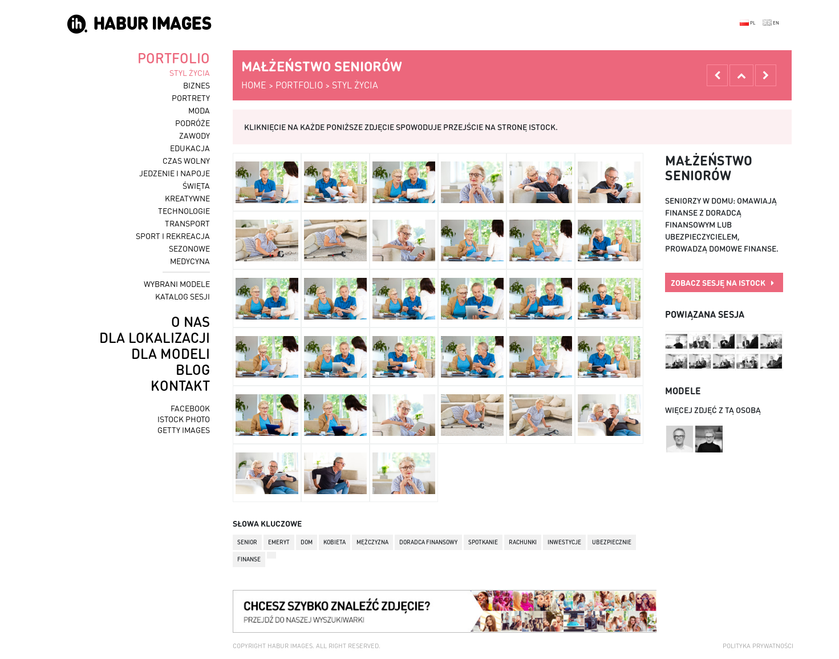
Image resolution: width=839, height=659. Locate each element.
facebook (190, 408)
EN (771, 23)
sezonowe (189, 248)
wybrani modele (177, 283)
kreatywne (187, 198)
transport (187, 223)
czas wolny (186, 160)
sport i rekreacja (173, 236)
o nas (190, 321)
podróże (192, 123)
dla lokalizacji (154, 337)
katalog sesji (182, 296)
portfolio (173, 58)
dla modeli (170, 353)
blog (193, 369)
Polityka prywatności (758, 646)
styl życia (189, 72)
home (253, 85)
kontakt (180, 385)
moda (199, 110)
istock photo (183, 419)
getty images (183, 429)
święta (196, 185)
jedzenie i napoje (174, 173)
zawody (194, 135)
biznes (196, 85)
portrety (191, 97)
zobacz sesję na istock (722, 282)
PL (748, 23)
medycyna (190, 261)
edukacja (190, 148)
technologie (184, 210)
